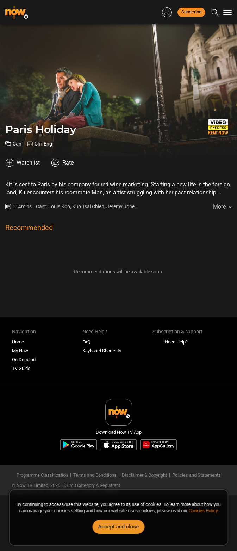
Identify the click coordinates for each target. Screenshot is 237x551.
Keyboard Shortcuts (101, 350)
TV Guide (21, 368)
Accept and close (118, 527)
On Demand (24, 359)
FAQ (86, 342)
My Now (20, 350)
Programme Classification (42, 475)
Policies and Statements (196, 475)
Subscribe (191, 11)
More (219, 206)
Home (18, 342)
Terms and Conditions (95, 475)
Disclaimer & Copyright (144, 475)
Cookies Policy (202, 510)
